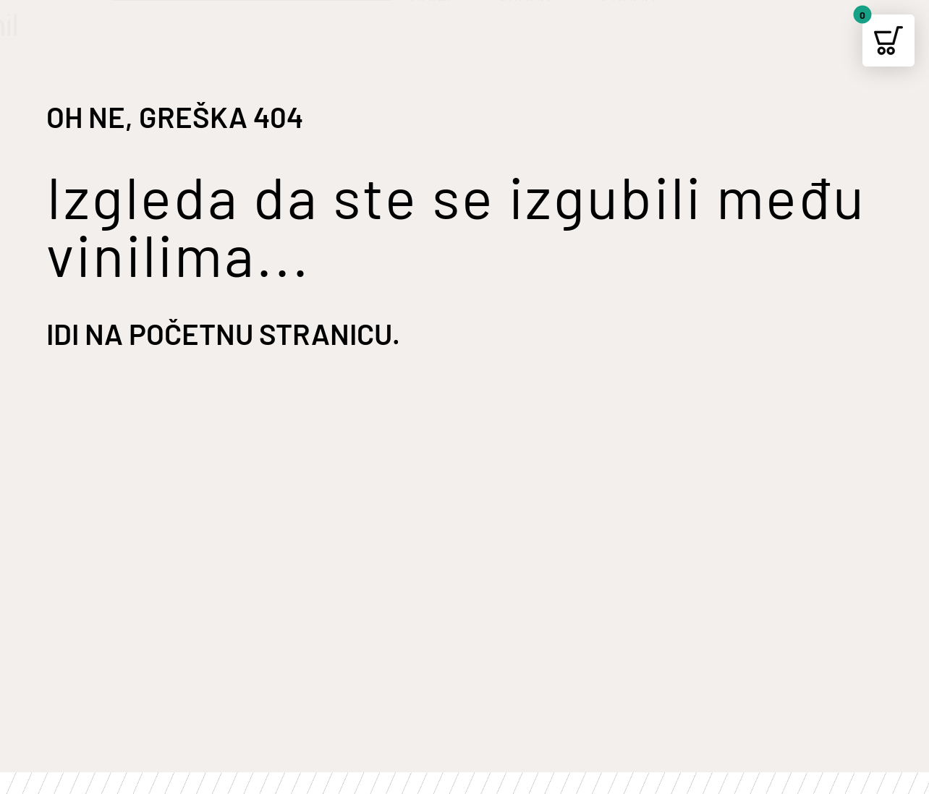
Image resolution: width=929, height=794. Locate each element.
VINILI (438, 27)
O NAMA (636, 27)
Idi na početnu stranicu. (223, 333)
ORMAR (533, 27)
